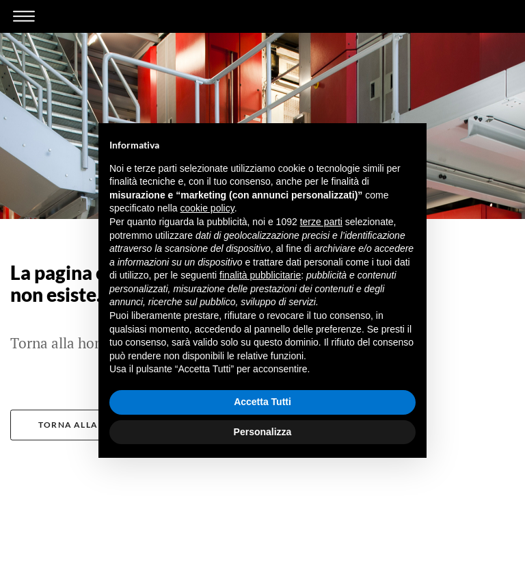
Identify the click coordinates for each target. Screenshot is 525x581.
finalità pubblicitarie (260, 275)
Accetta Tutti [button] (262, 401)
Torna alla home (83, 427)
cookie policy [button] (207, 208)
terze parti (321, 221)
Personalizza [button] (263, 431)
